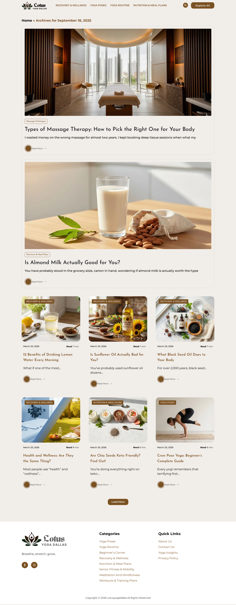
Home (27, 20)
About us (165, 541)
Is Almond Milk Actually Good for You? (72, 262)
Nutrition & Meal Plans (150, 5)
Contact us (166, 547)
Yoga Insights (168, 553)
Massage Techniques (36, 121)
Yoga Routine (120, 5)
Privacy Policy (168, 558)
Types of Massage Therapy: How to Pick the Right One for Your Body (110, 129)
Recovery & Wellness (71, 5)
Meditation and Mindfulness (120, 575)
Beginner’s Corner (113, 553)
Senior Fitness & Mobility (117, 570)
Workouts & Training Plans (119, 581)
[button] (118, 502)
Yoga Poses (98, 5)
